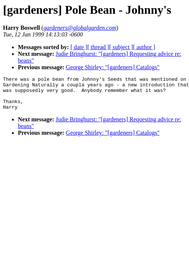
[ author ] (144, 47)
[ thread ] (98, 47)
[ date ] (78, 47)
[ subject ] (121, 47)
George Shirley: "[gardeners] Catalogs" (113, 67)
